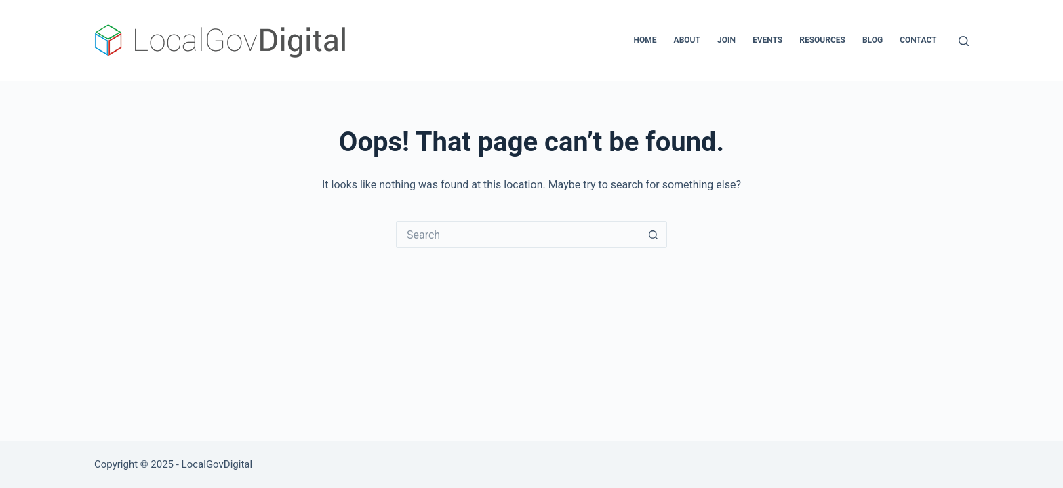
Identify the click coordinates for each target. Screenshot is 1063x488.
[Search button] (653, 234)
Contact (918, 40)
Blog (872, 40)
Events (767, 40)
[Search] (964, 41)
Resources (822, 40)
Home (645, 40)
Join (726, 40)
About (687, 40)
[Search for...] (518, 234)
